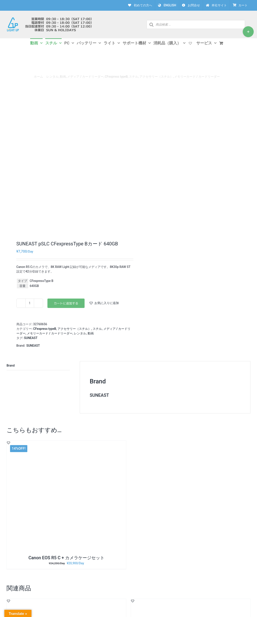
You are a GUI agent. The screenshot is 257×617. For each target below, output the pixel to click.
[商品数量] (29, 303)
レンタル (80, 333)
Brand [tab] (11, 365)
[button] (104, 303)
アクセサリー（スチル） (74, 328)
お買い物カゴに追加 (66, 303)
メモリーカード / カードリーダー (49, 333)
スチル (97, 328)
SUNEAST (31, 338)
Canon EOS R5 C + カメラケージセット (66, 557)
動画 (91, 333)
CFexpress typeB (44, 328)
